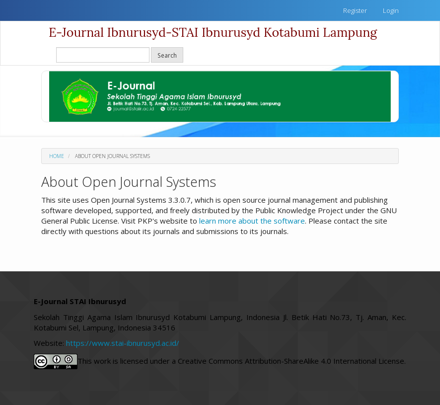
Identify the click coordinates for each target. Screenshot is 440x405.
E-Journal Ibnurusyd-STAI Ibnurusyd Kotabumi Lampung (213, 32)
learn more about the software (252, 221)
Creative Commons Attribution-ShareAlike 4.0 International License (291, 360)
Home (56, 156)
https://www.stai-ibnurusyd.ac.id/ (123, 343)
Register (355, 10)
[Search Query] (102, 55)
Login (391, 10)
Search (167, 55)
